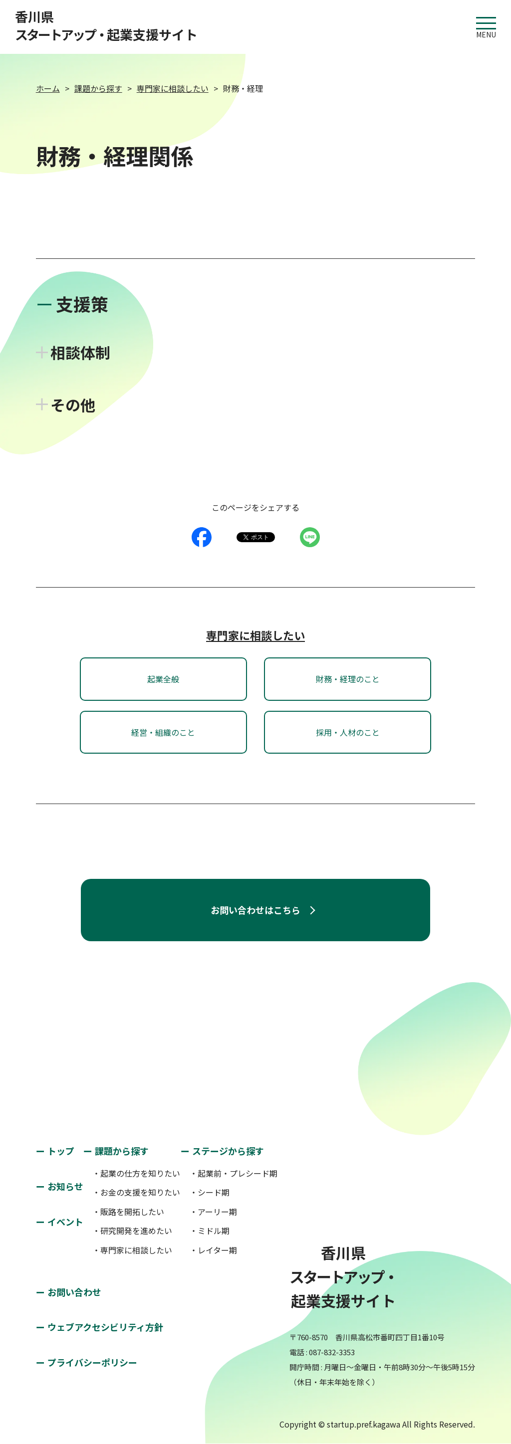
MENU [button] (486, 23)
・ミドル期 (210, 1231)
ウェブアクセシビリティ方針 (105, 1326)
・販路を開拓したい (128, 1212)
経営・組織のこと (163, 732)
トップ (60, 1150)
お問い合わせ (74, 1291)
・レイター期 (213, 1250)
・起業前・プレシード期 (233, 1173)
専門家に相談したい (173, 88)
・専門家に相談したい (132, 1250)
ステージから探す (228, 1150)
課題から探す (98, 88)
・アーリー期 (213, 1212)
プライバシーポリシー (92, 1362)
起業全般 (163, 679)
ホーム (48, 88)
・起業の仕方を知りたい (136, 1173)
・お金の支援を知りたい (136, 1192)
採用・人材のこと (348, 732)
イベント (65, 1221)
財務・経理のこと (348, 679)
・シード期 (210, 1192)
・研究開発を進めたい (132, 1231)
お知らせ (65, 1186)
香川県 (106, 25)
